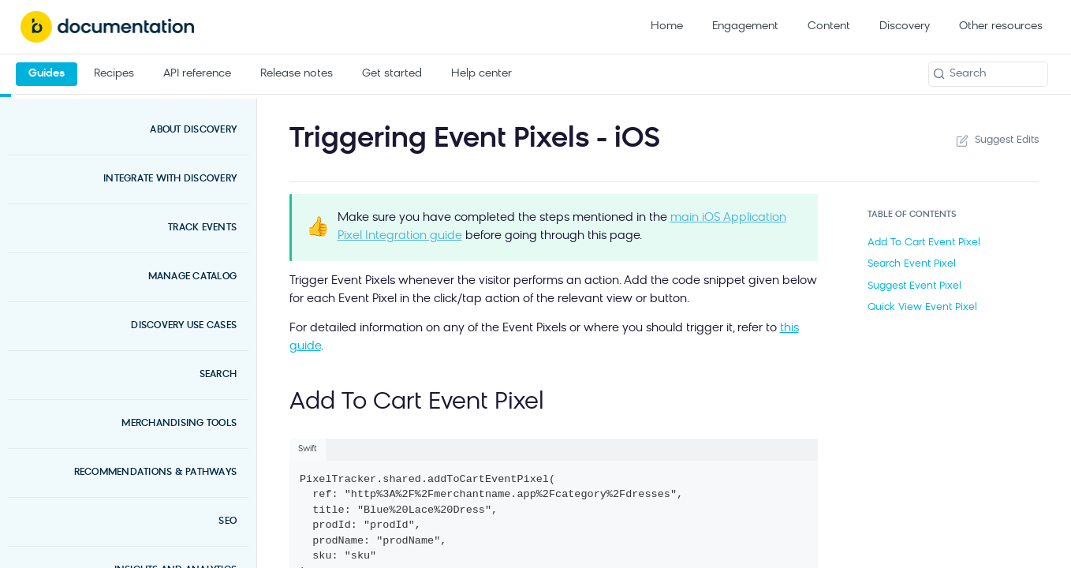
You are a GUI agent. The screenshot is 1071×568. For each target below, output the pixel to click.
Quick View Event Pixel (922, 307)
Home (667, 26)
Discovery (904, 26)
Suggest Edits (996, 140)
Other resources (1001, 26)
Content (829, 26)
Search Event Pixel (912, 264)
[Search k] (988, 74)
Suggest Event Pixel (914, 286)
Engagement (745, 26)
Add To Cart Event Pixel (924, 242)
